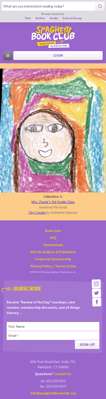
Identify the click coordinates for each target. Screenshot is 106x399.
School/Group (72, 18)
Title (27, 18)
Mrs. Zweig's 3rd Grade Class (53, 202)
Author (40, 18)
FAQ (53, 238)
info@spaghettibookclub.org (53, 393)
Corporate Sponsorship (53, 259)
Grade (54, 18)
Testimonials (53, 245)
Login (58, 55)
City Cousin (37, 212)
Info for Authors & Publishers (53, 252)
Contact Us (62, 374)
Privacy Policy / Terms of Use (53, 266)
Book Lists (53, 231)
